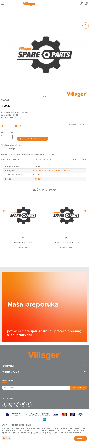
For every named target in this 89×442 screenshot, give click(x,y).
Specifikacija (44, 159)
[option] (44, 55)
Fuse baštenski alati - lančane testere (18, 113)
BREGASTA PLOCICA (23, 242)
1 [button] (43, 96)
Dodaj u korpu (34, 139)
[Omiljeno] (80, 4)
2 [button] (45, 96)
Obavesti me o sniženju (77, 124)
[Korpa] (85, 6)
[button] (11, 145)
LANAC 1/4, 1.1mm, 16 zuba (66, 242)
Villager (37, 178)
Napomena (79, 159)
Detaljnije (6, 438)
